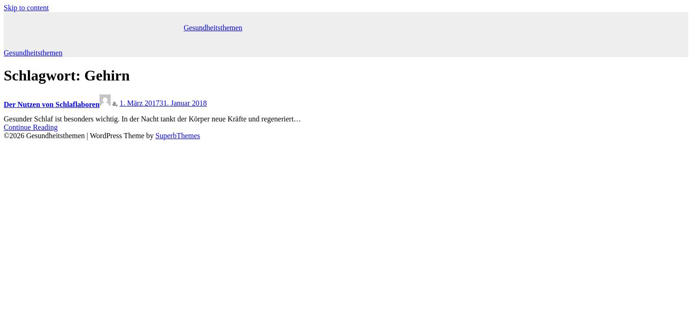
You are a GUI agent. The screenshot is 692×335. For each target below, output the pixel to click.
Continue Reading (31, 127)
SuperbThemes (177, 136)
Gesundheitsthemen (213, 28)
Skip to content (26, 8)
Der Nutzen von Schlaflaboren (52, 104)
